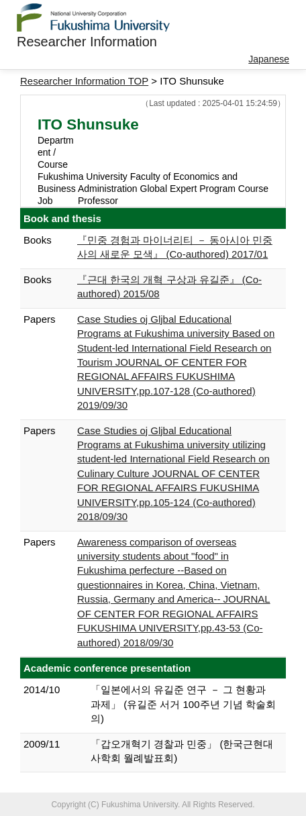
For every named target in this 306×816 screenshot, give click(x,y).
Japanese (268, 59)
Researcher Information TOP (84, 81)
